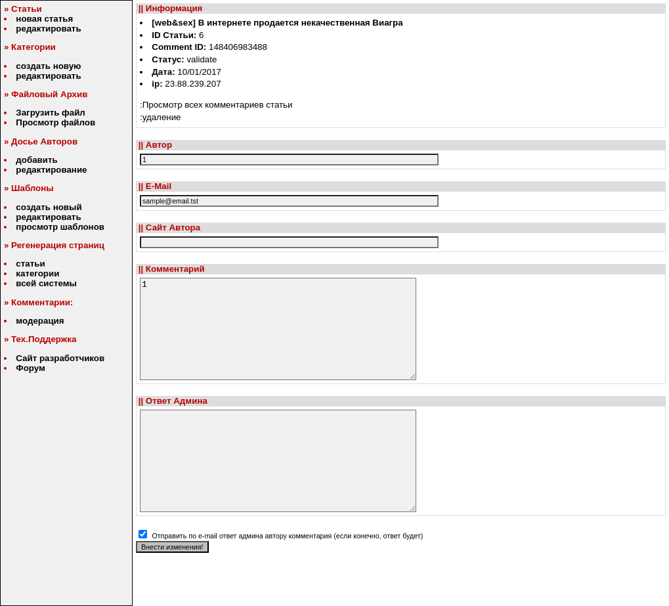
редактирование (51, 170)
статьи (30, 264)
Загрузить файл (50, 113)
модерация (40, 321)
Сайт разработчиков (60, 358)
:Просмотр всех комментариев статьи (216, 105)
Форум (30, 368)
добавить (36, 160)
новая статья (44, 19)
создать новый (48, 207)
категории (37, 273)
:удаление (160, 117)
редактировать (48, 28)
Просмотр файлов (55, 122)
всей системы (46, 283)
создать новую (48, 66)
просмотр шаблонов (60, 227)
